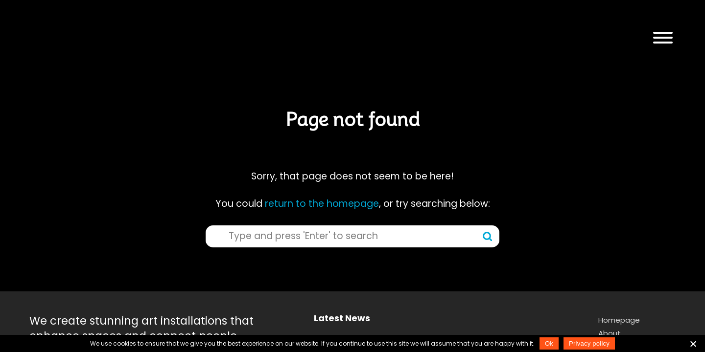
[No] (693, 344)
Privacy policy (589, 343)
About (609, 333)
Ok (549, 343)
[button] (663, 37)
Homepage (619, 320)
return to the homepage (322, 203)
